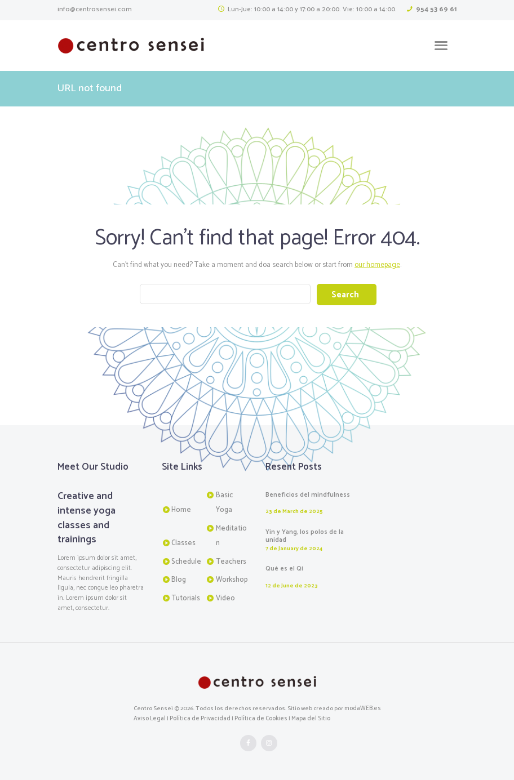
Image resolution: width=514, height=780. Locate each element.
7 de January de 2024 (293, 548)
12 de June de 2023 (291, 585)
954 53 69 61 (437, 9)
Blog (178, 580)
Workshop (232, 580)
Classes (183, 543)
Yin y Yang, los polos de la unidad (304, 536)
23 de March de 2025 (293, 511)
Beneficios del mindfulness (307, 494)
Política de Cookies (259, 718)
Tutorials (185, 598)
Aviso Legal (150, 718)
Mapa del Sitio (309, 718)
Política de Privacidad (199, 718)
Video (225, 598)
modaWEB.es (362, 708)
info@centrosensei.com (93, 9)
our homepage (377, 265)
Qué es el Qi (284, 569)
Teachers (231, 561)
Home (181, 509)
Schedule (186, 561)
